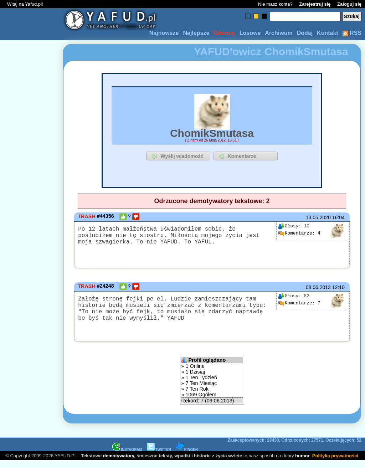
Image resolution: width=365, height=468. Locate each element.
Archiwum (278, 33)
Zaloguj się (349, 4)
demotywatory (118, 463)
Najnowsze (164, 33)
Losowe (250, 33)
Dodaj (305, 33)
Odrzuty (224, 33)
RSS (352, 33)
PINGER (187, 457)
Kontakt (327, 33)
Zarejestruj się (314, 4)
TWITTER (159, 457)
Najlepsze (196, 33)
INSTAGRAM (127, 457)
